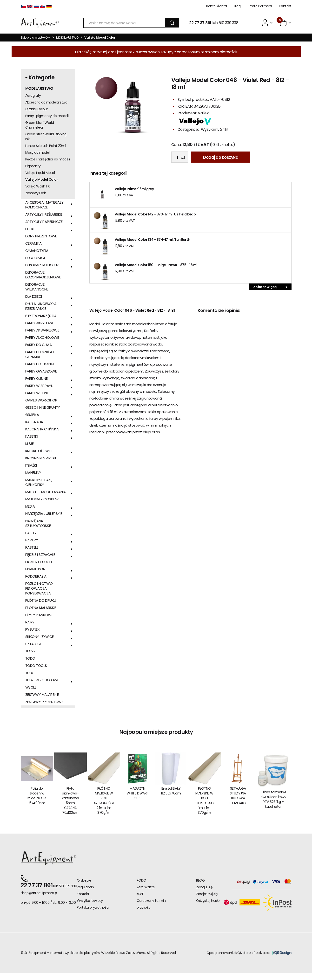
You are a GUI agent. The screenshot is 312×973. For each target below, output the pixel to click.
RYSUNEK (32, 629)
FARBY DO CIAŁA (38, 344)
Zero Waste (146, 887)
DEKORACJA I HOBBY (42, 265)
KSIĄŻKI (31, 465)
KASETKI (31, 436)
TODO (30, 658)
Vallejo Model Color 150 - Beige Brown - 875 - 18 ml (156, 264)
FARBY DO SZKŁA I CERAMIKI (39, 354)
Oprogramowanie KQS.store (228, 952)
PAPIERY (31, 540)
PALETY (31, 533)
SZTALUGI (33, 644)
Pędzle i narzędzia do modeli (47, 159)
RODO (141, 880)
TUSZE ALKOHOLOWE (42, 680)
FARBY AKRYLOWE (39, 323)
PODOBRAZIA (36, 576)
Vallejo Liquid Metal (40, 172)
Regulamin (85, 887)
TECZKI (30, 651)
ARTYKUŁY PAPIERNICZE (44, 221)
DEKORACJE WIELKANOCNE (36, 287)
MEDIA (30, 506)
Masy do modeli (37, 152)
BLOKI (29, 229)
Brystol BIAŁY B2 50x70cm (171, 791)
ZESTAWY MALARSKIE (42, 694)
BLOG (200, 880)
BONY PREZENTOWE (41, 236)
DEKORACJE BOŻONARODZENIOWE (43, 275)
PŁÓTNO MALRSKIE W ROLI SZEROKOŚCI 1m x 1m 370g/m (204, 800)
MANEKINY (33, 472)
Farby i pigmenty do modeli (47, 115)
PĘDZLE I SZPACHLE (40, 554)
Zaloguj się (204, 887)
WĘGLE (30, 687)
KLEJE (29, 443)
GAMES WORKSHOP (41, 400)
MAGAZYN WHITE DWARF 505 (137, 793)
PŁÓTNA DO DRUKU (40, 600)
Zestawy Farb (35, 193)
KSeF (140, 893)
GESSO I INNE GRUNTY (42, 407)
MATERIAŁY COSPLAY (42, 499)
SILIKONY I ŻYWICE (39, 636)
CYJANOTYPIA (36, 250)
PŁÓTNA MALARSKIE (40, 607)
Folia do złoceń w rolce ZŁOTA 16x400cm (36, 795)
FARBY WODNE (37, 393)
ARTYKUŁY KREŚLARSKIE (43, 214)
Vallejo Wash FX (37, 186)
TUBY (29, 672)
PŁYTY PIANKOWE (39, 615)
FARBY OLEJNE (36, 378)
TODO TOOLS (36, 665)
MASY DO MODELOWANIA (45, 492)
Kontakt (285, 6)
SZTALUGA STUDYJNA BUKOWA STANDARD (238, 795)
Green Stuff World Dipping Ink (46, 136)
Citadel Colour (36, 109)
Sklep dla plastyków (35, 37)
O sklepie (84, 880)
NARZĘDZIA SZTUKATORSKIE (38, 523)
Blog (237, 6)
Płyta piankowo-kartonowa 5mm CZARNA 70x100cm (70, 800)
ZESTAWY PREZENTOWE (44, 701)
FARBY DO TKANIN (39, 364)
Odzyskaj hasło (208, 900)
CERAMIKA (33, 243)
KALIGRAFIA (34, 422)
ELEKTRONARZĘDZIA (41, 315)
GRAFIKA (32, 414)
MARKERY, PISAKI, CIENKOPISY (38, 482)
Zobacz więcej (270, 286)
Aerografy (33, 95)
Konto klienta (216, 6)
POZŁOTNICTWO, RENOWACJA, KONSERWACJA (39, 588)
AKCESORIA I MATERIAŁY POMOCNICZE (44, 205)
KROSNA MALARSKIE (41, 458)
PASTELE (31, 547)
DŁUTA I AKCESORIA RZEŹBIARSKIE (41, 306)
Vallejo (204, 113)
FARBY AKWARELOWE (42, 330)
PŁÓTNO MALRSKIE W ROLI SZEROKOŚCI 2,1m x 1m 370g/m (104, 800)
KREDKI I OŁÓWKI (38, 451)
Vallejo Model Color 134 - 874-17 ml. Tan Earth (152, 239)
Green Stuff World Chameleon (39, 125)
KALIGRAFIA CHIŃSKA (42, 429)
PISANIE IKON (35, 569)
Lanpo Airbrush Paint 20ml (45, 145)
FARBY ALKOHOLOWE (42, 337)
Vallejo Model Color (41, 179)
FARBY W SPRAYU (39, 385)
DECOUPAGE (35, 257)
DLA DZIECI (33, 296)
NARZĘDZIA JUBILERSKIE (43, 513)
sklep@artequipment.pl (39, 892)
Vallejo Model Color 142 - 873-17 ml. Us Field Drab (155, 214)
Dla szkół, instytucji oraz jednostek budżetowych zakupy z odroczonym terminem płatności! (156, 52)
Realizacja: (272, 952)
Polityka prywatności (93, 907)
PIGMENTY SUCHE (39, 561)
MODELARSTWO (67, 37)
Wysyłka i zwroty (90, 900)
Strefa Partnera (260, 6)
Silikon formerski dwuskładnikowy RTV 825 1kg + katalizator (273, 799)
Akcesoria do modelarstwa (46, 102)
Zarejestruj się (207, 893)
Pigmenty (33, 166)
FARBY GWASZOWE (41, 371)
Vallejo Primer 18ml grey (134, 188)
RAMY (29, 622)
